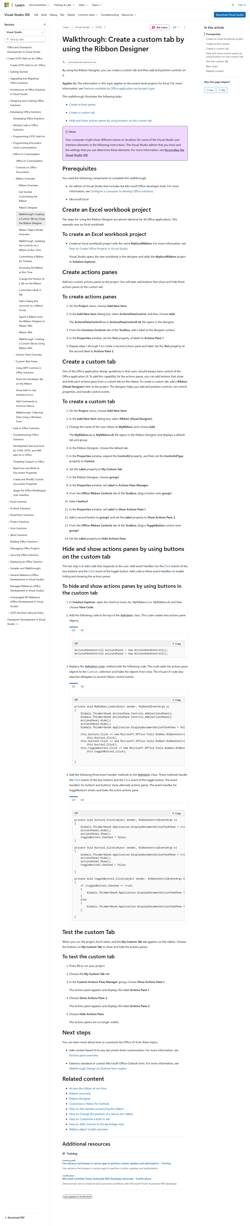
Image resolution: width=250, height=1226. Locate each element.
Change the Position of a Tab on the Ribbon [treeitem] (31, 281)
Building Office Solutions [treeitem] (24, 541)
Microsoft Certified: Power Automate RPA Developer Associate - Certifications (106, 1178)
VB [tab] (82, 630)
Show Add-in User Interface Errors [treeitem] (26, 392)
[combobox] (25, 32)
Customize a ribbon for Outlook (89, 1103)
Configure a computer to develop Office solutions (121, 191)
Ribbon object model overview (88, 1129)
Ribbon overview (80, 1093)
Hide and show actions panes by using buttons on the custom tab (110, 120)
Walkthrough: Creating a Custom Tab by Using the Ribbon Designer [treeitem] (32, 218)
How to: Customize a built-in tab (89, 1119)
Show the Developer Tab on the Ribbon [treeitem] (29, 381)
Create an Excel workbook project (224, 39)
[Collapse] (45, 24)
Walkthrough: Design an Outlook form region (97, 1068)
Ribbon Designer (79, 1098)
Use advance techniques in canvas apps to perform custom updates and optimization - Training (116, 1163)
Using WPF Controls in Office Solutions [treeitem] (28, 370)
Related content (215, 71)
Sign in (242, 4)
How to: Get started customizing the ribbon (96, 1109)
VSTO (99, 27)
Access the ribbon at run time (87, 1088)
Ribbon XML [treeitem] (26, 332)
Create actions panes (82, 104)
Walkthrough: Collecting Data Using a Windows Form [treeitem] (29, 417)
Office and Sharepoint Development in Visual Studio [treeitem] (23, 49)
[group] (128, 734)
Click (167, 566)
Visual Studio (82, 27)
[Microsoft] (6, 5)
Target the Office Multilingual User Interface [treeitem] (29, 493)
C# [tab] (73, 630)
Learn (66, 27)
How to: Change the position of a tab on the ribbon (101, 1114)
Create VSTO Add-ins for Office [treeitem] (27, 65)
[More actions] (184, 27)
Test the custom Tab (217, 61)
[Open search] (233, 5)
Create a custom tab (82, 112)
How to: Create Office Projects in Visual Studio (98, 248)
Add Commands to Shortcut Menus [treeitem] (26, 404)
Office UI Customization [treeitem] (29, 161)
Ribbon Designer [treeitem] (28, 207)
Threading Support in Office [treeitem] (28, 461)
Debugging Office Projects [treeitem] (25, 548)
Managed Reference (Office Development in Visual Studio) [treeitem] (27, 588)
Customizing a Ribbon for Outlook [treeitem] (31, 259)
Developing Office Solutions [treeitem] (28, 118)
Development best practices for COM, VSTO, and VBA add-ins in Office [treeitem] (28, 450)
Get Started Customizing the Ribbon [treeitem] (28, 196)
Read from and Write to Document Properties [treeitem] (26, 470)
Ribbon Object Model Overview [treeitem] (31, 232)
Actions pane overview (83, 1055)
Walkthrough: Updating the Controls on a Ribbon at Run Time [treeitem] (32, 245)
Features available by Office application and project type (119, 88)
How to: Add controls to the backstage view (96, 1124)
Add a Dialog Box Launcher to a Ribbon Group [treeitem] (31, 305)
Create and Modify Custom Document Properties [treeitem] (28, 482)
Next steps (212, 66)
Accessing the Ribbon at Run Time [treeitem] (31, 270)
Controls (92, 671)
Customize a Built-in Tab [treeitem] (30, 292)
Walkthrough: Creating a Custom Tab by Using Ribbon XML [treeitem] (32, 343)
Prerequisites (213, 34)
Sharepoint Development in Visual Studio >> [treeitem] (26, 622)
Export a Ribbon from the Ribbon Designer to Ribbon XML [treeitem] (32, 321)
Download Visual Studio (230, 14)
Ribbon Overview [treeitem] (28, 185)
